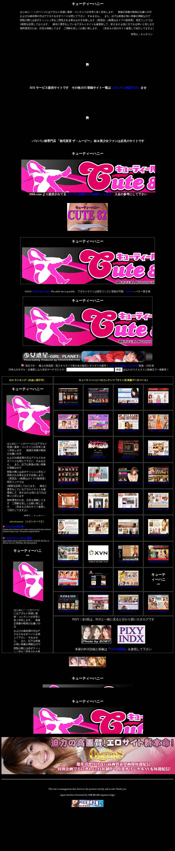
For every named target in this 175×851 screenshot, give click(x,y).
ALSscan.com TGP (98, 429)
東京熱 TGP (128, 455)
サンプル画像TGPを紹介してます (89, 194)
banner (129, 291)
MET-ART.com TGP (68, 403)
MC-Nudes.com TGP (128, 534)
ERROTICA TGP (98, 534)
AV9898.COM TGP (128, 508)
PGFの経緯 (117, 649)
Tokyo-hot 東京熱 (13, 526)
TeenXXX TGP (68, 585)
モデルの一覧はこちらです (123, 365)
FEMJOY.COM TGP (68, 560)
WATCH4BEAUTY (128, 560)
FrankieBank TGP (128, 609)
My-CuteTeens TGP (128, 585)
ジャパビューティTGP (158, 455)
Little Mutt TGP (68, 534)
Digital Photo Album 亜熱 (17, 538)
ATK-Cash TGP (158, 403)
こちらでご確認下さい (126, 87)
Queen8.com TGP (98, 609)
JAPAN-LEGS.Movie (158, 482)
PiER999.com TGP (68, 609)
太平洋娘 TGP (98, 455)
